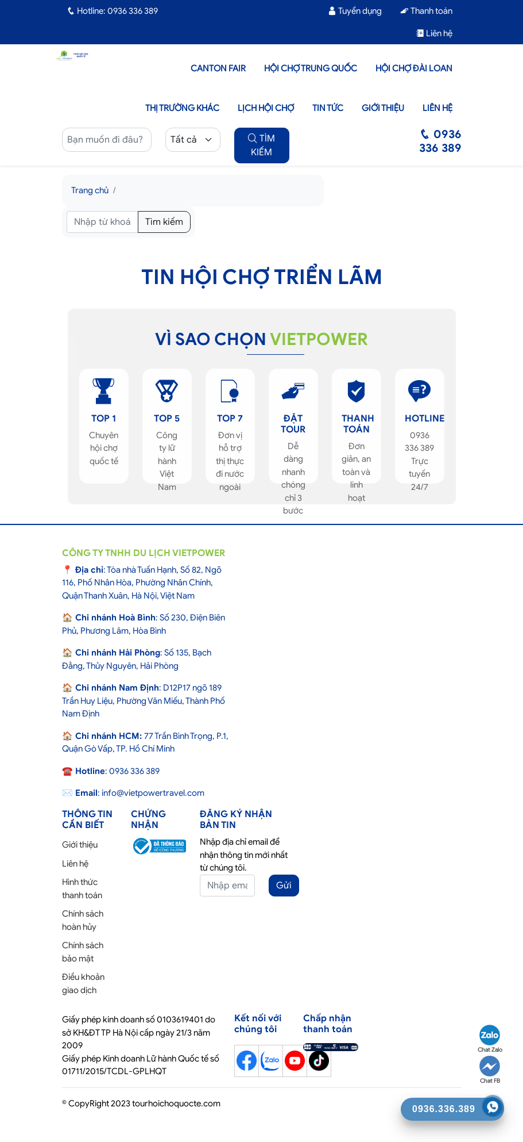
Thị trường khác (182, 108)
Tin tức (327, 108)
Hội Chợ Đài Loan (413, 68)
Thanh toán (426, 11)
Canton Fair (218, 68)
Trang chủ (90, 190)
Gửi (284, 885)
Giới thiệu (383, 108)
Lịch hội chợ (266, 108)
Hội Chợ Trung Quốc (310, 68)
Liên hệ (434, 33)
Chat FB (489, 1070)
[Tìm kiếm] (102, 222)
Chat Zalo (490, 1039)
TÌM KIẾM (261, 145)
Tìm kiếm (164, 222)
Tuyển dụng (355, 11)
